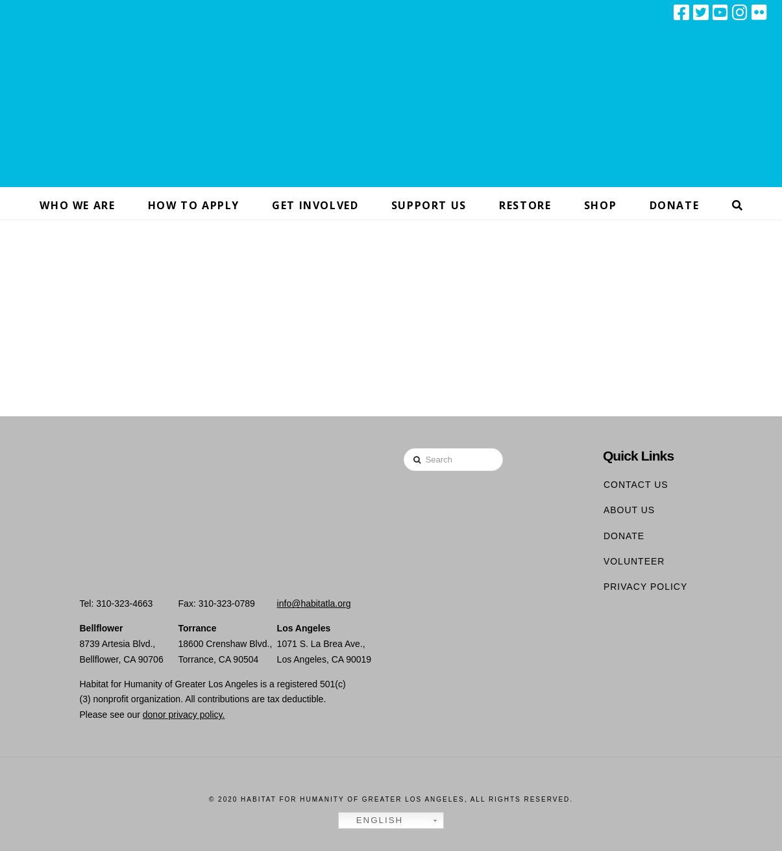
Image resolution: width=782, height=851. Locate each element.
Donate (624, 536)
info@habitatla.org (314, 603)
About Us (629, 510)
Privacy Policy (645, 586)
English (372, 820)
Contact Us (636, 484)
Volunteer (634, 561)
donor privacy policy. (184, 714)
